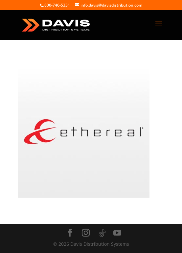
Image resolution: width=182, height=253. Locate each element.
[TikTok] (102, 233)
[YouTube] (117, 233)
